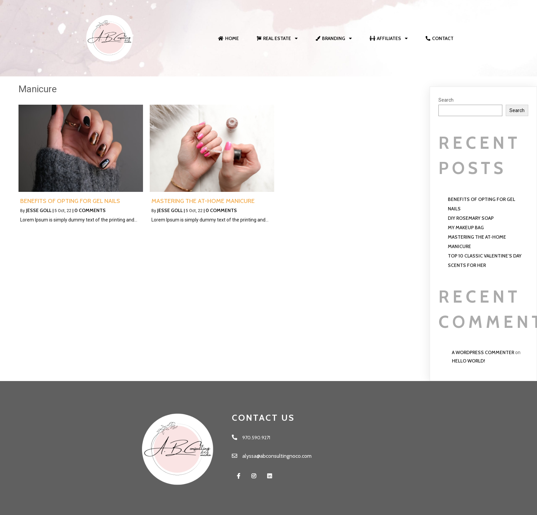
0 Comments (90, 210)
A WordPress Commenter (483, 352)
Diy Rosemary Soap (471, 218)
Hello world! (468, 361)
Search (446, 100)
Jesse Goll (38, 210)
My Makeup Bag (466, 228)
